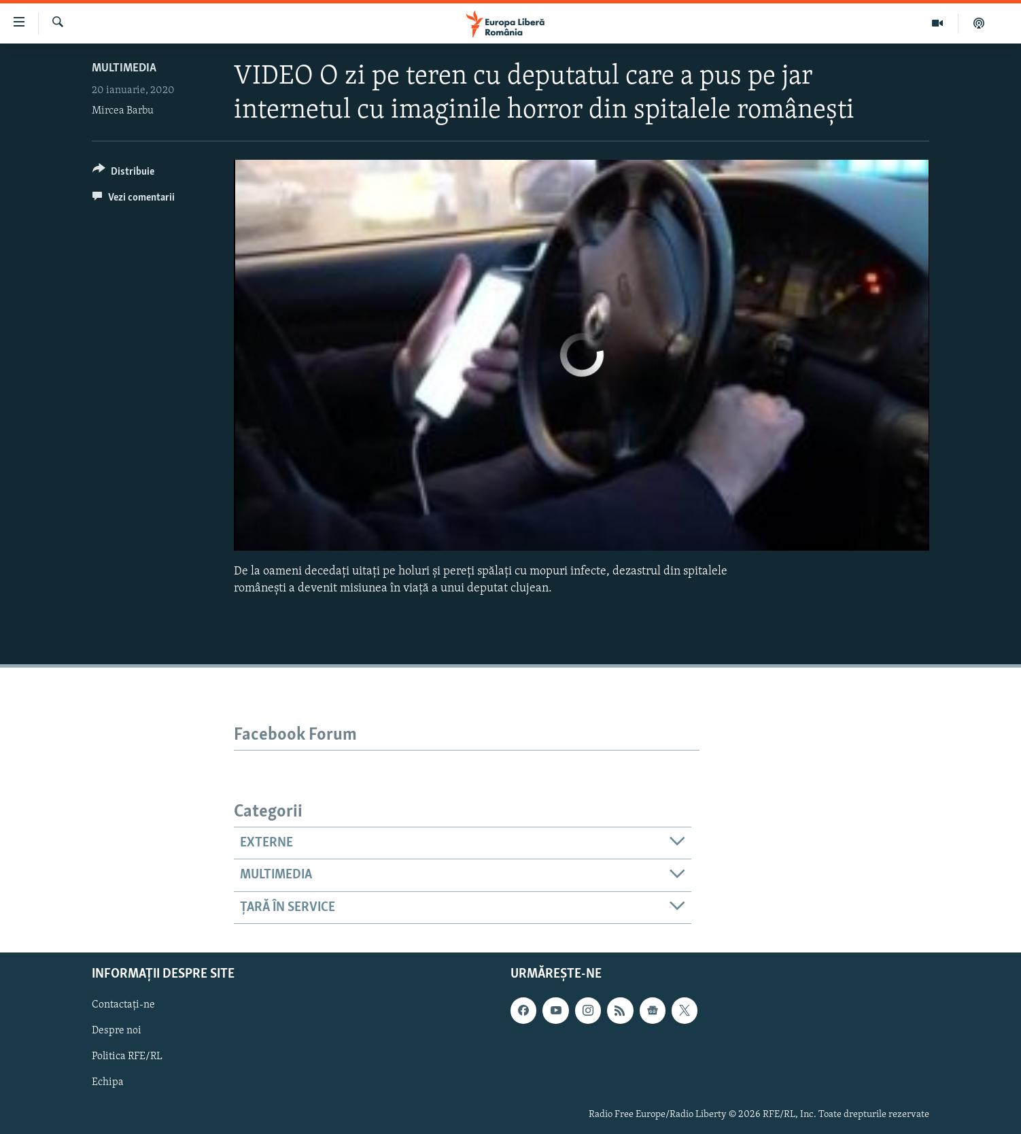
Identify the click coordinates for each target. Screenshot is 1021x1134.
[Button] (123, 174)
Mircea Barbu (123, 110)
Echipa (108, 1083)
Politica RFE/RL (127, 1057)
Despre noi (116, 1030)
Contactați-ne (123, 1004)
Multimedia (124, 68)
